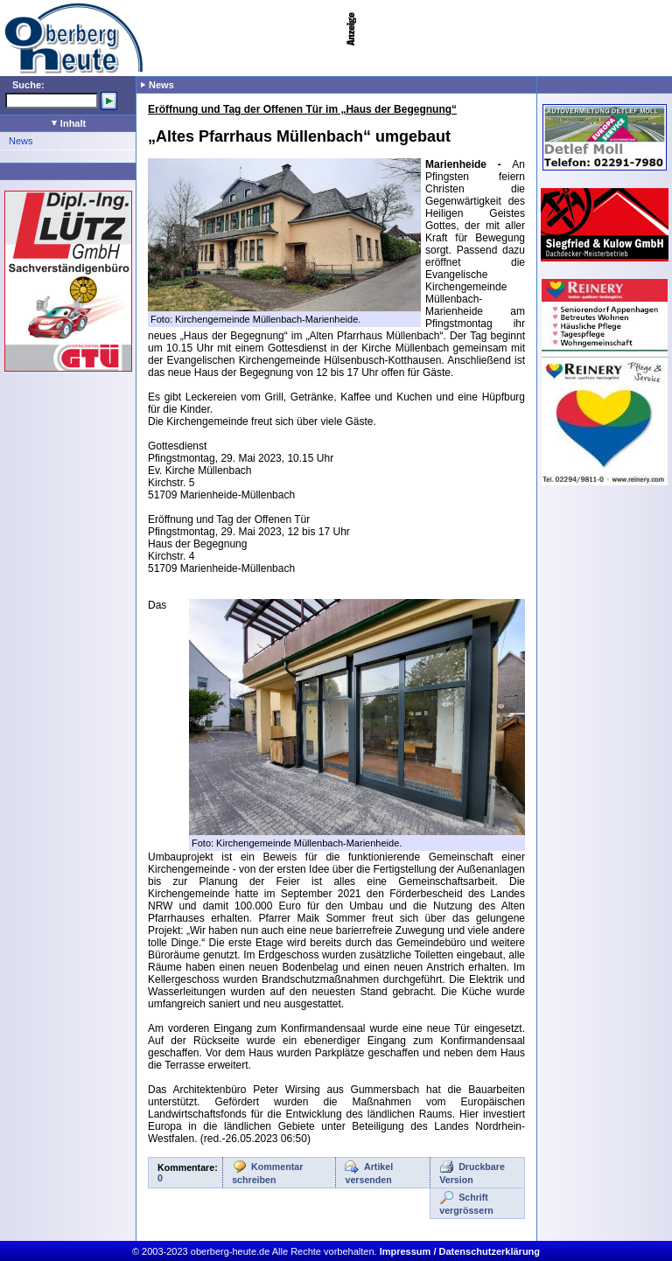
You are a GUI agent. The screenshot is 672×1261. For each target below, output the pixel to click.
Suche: (28, 85)
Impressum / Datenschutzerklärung (460, 1251)
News (21, 141)
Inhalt (69, 123)
